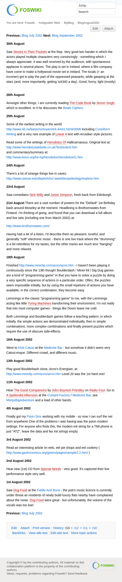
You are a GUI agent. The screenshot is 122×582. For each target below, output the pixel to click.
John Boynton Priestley (68, 390)
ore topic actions (84, 533)
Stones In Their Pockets (30, 52)
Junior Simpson (61, 195)
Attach (108, 28)
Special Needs (51, 469)
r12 (76, 528)
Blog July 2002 (32, 35)
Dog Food (20, 490)
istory (58, 528)
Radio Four (97, 390)
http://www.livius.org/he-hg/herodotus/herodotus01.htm (44, 157)
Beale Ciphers (73, 108)
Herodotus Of (56, 142)
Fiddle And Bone (48, 490)
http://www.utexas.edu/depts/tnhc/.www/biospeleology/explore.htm (52, 178)
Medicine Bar (53, 347)
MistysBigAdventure (20, 400)
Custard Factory (58, 395)
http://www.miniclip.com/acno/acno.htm (46, 265)
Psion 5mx (34, 416)
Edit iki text (59, 533)
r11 (85, 528)
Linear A (61, 134)
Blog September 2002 (67, 35)
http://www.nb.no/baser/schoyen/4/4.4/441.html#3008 (43, 129)
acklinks (19, 533)
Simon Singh (105, 103)
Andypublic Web (49, 22)
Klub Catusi (26, 347)
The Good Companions (30, 390)
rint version (41, 528)
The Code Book (80, 103)
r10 (94, 528)
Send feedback (77, 573)
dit (14, 528)
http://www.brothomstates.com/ (27, 226)
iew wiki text (37, 533)
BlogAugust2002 (88, 22)
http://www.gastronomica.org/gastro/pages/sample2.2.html (47, 452)
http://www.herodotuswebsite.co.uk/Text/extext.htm (41, 147)
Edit (95, 28)
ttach (25, 528)
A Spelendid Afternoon (22, 395)
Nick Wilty (36, 195)
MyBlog (69, 22)
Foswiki (30, 22)
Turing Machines (39, 303)
